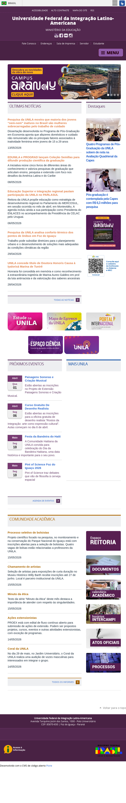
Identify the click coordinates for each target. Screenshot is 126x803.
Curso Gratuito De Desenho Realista (37, 407)
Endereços (46, 43)
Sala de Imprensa (66, 43)
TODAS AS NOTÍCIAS (64, 299)
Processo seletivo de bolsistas (28, 532)
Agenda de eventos (43, 500)
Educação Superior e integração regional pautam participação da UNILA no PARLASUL (41, 193)
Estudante (98, 43)
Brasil (12, 3)
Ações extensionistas (22, 617)
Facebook (61, 35)
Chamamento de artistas (24, 566)
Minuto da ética (18, 594)
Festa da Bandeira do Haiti (43, 436)
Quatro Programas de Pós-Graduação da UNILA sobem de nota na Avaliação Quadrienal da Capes (103, 152)
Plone (49, 765)
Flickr (66, 35)
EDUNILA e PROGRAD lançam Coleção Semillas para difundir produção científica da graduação (44, 159)
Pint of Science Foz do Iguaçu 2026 (40, 466)
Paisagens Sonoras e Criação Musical (39, 379)
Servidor (84, 43)
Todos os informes (63, 682)
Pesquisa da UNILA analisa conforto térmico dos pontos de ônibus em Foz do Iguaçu (40, 234)
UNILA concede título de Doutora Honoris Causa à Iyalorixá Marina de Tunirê (41, 265)
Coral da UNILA (18, 648)
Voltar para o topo (114, 708)
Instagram (71, 35)
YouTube (56, 35)
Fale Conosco (29, 43)
